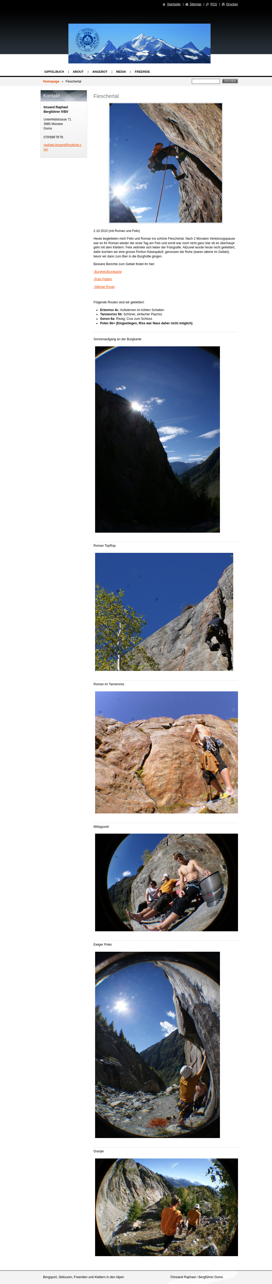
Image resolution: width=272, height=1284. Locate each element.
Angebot (100, 71)
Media (121, 71)
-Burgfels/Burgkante (108, 272)
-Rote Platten (103, 279)
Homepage (51, 81)
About (78, 71)
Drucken (232, 4)
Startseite (174, 4)
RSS (213, 4)
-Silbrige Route (104, 287)
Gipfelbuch (54, 71)
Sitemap (195, 4)
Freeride (142, 71)
